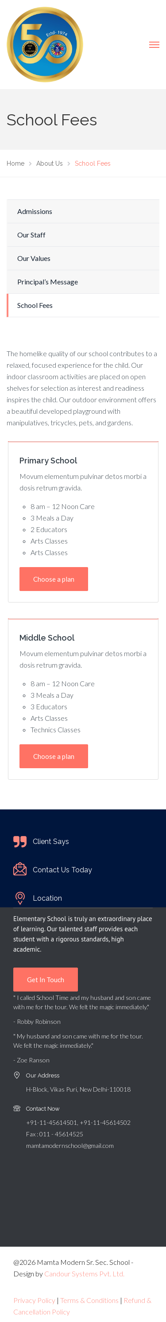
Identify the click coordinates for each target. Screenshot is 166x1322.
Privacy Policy (34, 1300)
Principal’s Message (47, 281)
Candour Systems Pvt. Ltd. (84, 1273)
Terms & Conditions (89, 1300)
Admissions (34, 211)
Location (47, 898)
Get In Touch (45, 980)
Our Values (33, 258)
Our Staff (31, 234)
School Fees (35, 305)
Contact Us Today (62, 870)
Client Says (51, 841)
